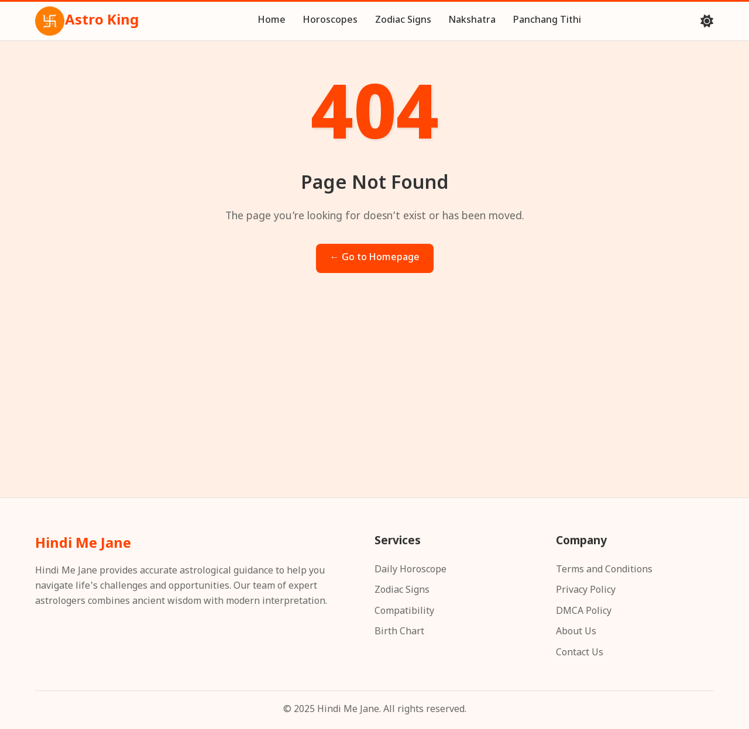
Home (272, 21)
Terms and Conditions (604, 570)
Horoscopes (330, 21)
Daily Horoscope (410, 570)
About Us (576, 632)
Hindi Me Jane (83, 544)
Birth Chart (399, 632)
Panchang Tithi (547, 21)
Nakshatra (472, 21)
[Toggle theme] (707, 21)
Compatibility (404, 612)
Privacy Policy (586, 591)
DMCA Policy (583, 612)
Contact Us (579, 653)
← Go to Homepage (375, 258)
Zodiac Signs (403, 21)
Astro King (87, 21)
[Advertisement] (374, 397)
